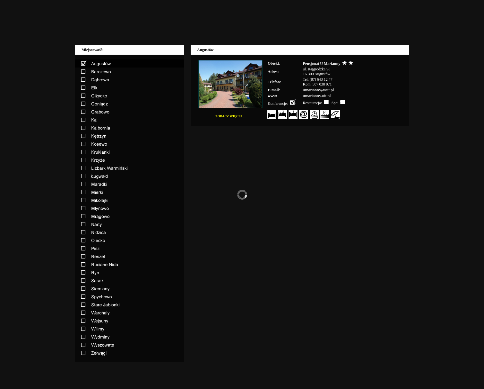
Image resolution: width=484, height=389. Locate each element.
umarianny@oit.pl (318, 89)
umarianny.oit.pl (317, 95)
